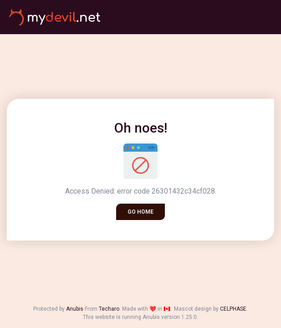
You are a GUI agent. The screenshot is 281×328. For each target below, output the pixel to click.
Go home (140, 212)
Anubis (74, 309)
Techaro (109, 309)
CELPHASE (233, 309)
